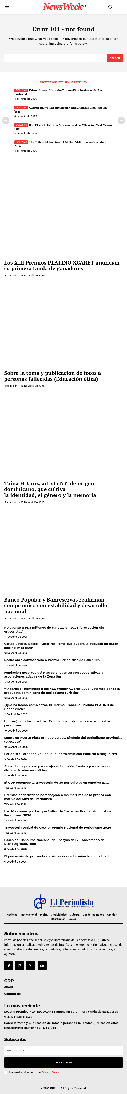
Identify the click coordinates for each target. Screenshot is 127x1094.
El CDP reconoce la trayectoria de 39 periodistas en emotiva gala (56, 783)
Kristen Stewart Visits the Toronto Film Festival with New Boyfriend (58, 92)
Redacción (11, 275)
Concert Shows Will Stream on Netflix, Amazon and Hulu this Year (60, 109)
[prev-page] (5, 120)
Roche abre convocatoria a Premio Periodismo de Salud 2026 (53, 660)
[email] (63, 1050)
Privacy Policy (50, 1072)
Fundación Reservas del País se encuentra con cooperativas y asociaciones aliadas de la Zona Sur (53, 674)
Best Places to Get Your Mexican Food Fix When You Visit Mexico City (63, 127)
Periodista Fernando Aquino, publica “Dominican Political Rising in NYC (61, 754)
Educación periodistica (19, 1028)
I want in (63, 1062)
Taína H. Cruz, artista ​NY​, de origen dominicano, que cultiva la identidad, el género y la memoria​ (50, 489)
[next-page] (121, 120)
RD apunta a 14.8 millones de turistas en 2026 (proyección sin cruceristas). (54, 629)
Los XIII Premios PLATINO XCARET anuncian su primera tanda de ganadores (62, 265)
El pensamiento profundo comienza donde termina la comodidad (56, 856)
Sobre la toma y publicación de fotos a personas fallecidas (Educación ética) (52, 375)
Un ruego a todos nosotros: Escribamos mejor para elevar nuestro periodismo (57, 723)
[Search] (115, 58)
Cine (6, 1016)
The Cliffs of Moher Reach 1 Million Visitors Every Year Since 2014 (60, 144)
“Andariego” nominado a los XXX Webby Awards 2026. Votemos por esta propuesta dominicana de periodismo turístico (62, 691)
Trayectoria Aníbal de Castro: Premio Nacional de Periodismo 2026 (57, 827)
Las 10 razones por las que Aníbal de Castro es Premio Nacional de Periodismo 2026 (57, 813)
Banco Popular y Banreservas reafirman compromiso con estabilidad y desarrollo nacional (56, 605)
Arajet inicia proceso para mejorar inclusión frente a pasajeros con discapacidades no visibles (57, 768)
